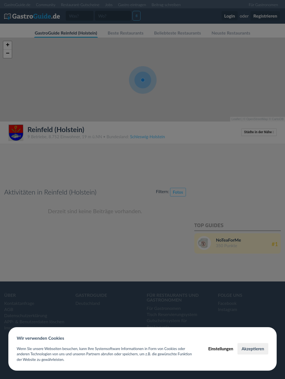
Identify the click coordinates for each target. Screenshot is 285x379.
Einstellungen (220, 348)
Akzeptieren (253, 348)
